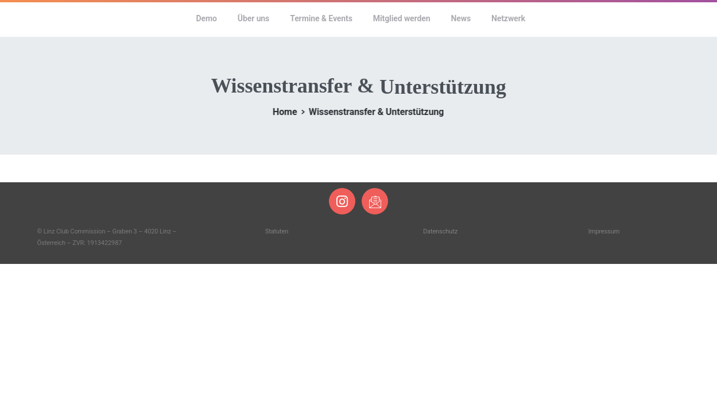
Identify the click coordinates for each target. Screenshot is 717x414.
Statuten (276, 231)
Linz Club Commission (107, 18)
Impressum (603, 231)
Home (282, 111)
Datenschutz (440, 231)
